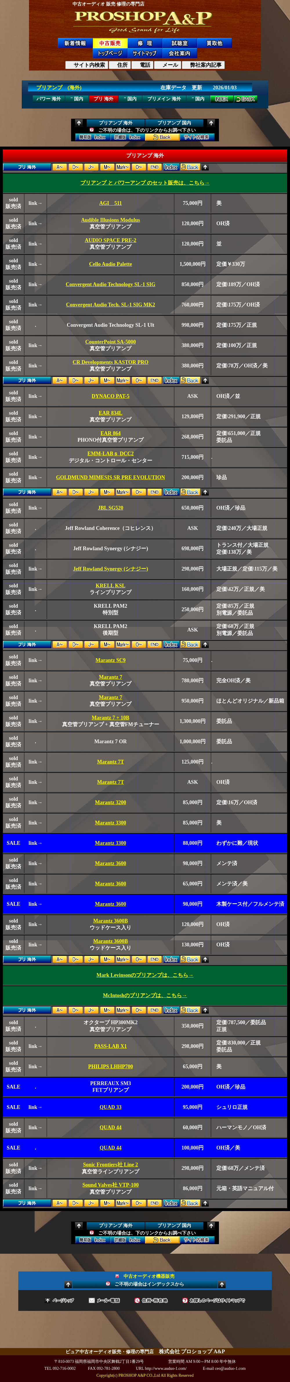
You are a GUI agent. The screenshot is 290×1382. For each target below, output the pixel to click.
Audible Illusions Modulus (110, 220)
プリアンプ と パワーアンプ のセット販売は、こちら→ (145, 183)
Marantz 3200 (110, 802)
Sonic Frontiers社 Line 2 (110, 1165)
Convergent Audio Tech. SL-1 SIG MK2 (110, 305)
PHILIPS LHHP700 (110, 1066)
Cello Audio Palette (110, 264)
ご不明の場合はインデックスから (145, 1284)
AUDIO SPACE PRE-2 (110, 240)
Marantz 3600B (110, 921)
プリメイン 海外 (164, 98)
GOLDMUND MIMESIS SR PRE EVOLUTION (110, 477)
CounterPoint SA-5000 (110, 342)
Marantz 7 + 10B (110, 718)
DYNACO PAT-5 (110, 396)
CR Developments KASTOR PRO (110, 362)
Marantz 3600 (110, 863)
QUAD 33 (110, 1107)
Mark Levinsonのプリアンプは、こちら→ (145, 975)
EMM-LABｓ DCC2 (110, 454)
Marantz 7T (110, 762)
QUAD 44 (110, 1127)
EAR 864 (110, 433)
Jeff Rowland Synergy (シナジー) (110, 569)
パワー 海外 (49, 98)
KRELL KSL (111, 586)
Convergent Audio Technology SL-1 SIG (110, 284)
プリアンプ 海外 (116, 122)
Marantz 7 (110, 677)
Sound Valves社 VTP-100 (110, 1185)
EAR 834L (110, 413)
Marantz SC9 (110, 660)
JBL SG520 (110, 508)
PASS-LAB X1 (110, 1046)
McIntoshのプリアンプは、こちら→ (145, 995)
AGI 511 (110, 203)
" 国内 (77, 98)
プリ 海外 (103, 98)
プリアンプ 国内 (174, 122)
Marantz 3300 (110, 823)
